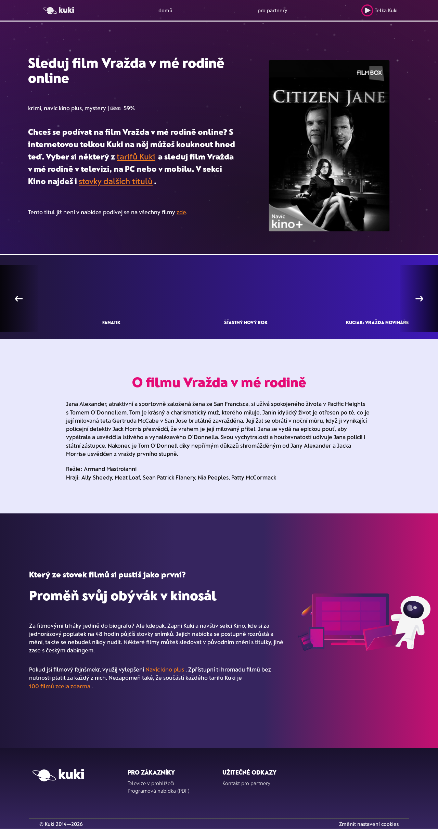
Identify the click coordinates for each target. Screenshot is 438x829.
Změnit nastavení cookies (369, 824)
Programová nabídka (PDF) (159, 791)
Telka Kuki (379, 10)
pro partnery (272, 10)
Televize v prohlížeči (151, 783)
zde (181, 211)
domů (165, 10)
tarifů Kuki (136, 156)
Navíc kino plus (164, 669)
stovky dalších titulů (116, 181)
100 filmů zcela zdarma (59, 686)
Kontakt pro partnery (246, 783)
